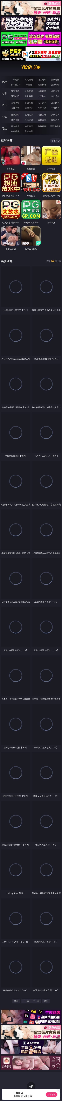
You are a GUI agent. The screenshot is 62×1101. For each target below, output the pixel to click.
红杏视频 (15, 131)
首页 (16, 1001)
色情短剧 (29, 131)
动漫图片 (55, 103)
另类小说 (29, 119)
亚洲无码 (15, 91)
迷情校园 (15, 119)
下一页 (36, 1001)
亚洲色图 (29, 103)
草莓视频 (42, 126)
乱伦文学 (29, 114)
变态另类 (55, 96)
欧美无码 (29, 91)
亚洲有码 (15, 96)
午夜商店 (29, 126)
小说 (4, 116)
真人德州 (29, 79)
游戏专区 (55, 79)
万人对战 (42, 79)
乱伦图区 (42, 108)
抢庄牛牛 (55, 84)
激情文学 (15, 114)
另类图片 (55, 108)
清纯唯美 (29, 108)
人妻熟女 (42, 96)
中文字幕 (29, 96)
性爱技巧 (55, 119)
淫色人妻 (42, 114)
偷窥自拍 (15, 103)
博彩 (4, 81)
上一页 (26, 1001)
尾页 (46, 1001)
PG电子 (15, 79)
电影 (4, 93)
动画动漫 (55, 91)
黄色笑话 (42, 119)
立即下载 (51, 1094)
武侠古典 (55, 114)
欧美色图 (42, 103)
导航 (4, 128)
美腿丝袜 (15, 108)
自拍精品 (42, 91)
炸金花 (29, 84)
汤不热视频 (55, 126)
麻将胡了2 (15, 84)
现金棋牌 (42, 84)
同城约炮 (15, 126)
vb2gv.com (31, 67)
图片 (4, 105)
